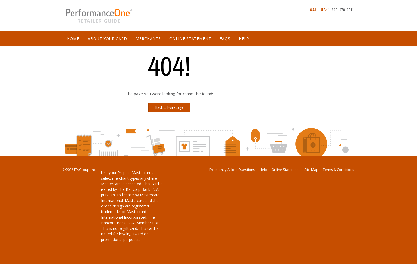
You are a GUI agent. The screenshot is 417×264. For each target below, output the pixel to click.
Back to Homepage (169, 107)
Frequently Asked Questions (232, 169)
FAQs (225, 38)
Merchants (148, 38)
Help (244, 38)
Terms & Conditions (338, 169)
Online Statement (190, 38)
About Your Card (107, 38)
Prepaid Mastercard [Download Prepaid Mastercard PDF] (134, 172)
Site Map (311, 169)
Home (73, 38)
